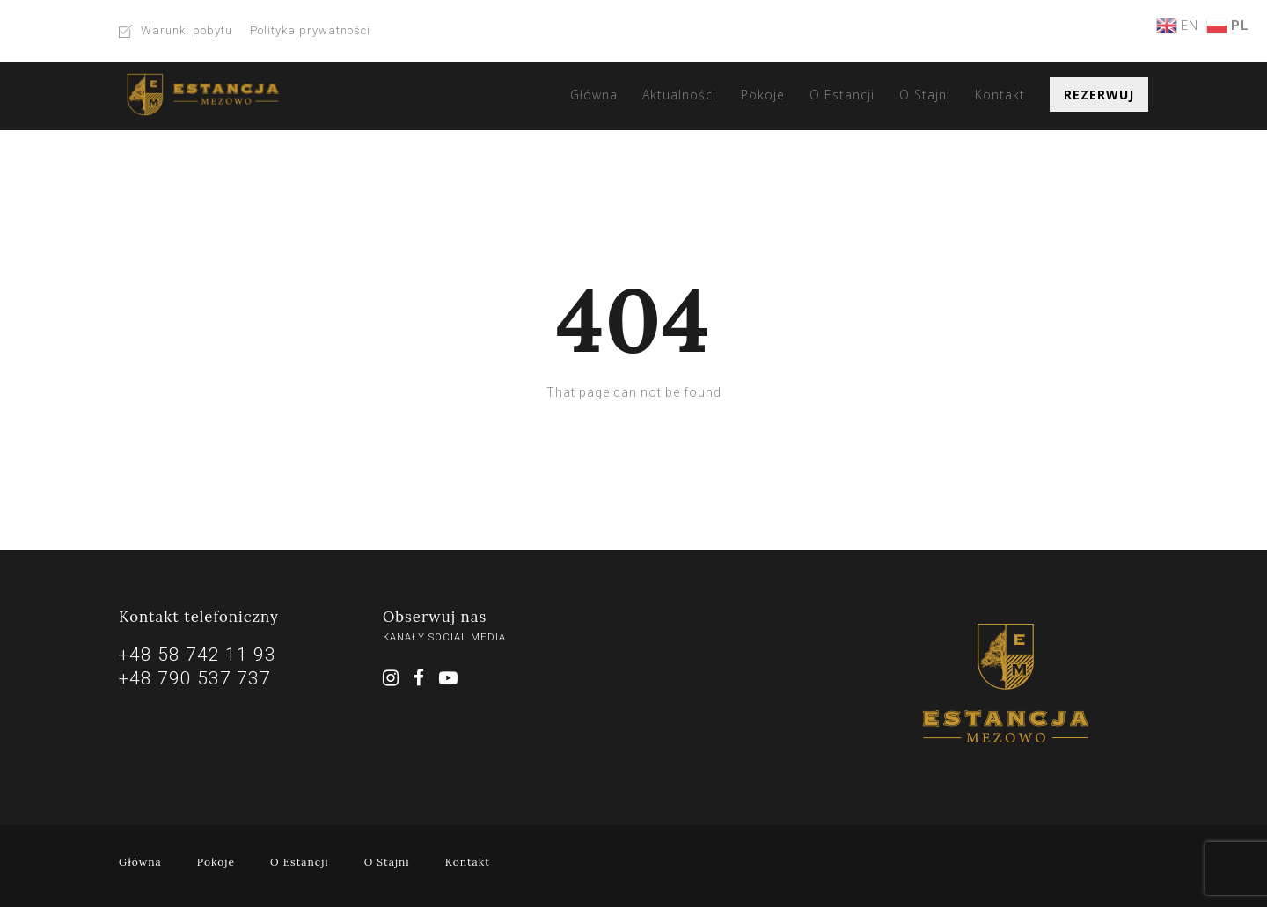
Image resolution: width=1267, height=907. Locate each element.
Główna (594, 94)
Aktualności (679, 94)
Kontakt (1000, 94)
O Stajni (924, 94)
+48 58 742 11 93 (197, 654)
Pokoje (763, 94)
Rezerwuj (1099, 94)
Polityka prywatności (310, 30)
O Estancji (842, 94)
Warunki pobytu (186, 30)
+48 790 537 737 (195, 678)
